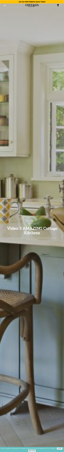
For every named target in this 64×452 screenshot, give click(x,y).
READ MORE (32, 450)
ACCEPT (60, 448)
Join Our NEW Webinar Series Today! (32, 1)
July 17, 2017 (10, 238)
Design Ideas (32, 223)
